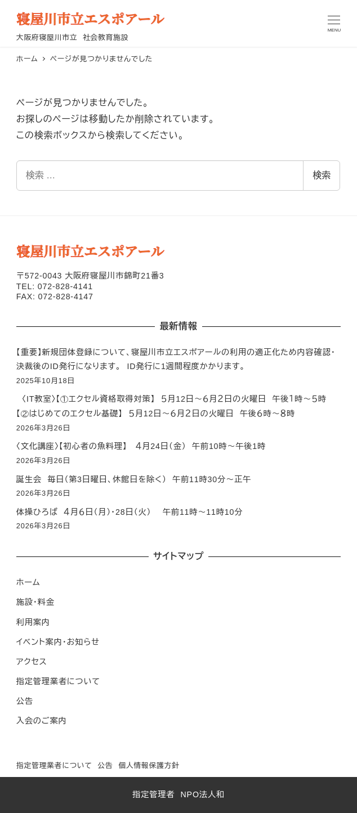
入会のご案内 (41, 720)
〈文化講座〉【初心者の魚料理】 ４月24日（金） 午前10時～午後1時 (141, 446)
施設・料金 (35, 602)
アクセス (31, 661)
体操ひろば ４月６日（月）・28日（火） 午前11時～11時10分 (129, 511)
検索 (322, 175)
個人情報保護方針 (149, 765)
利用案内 (33, 622)
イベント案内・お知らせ (58, 641)
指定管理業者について (58, 681)
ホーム (28, 582)
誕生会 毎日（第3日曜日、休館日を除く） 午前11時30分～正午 (133, 479)
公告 (24, 701)
